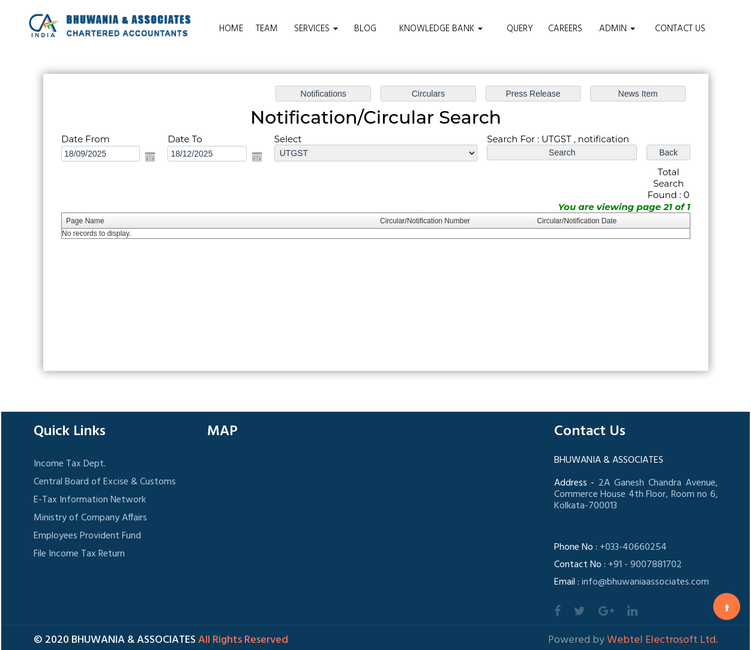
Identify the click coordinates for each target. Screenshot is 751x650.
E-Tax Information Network (90, 500)
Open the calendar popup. (150, 156)
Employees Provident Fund (87, 536)
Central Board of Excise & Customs (105, 482)
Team (267, 29)
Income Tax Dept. (70, 464)
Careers (565, 29)
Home (231, 29)
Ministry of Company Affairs (90, 518)
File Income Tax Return (79, 554)
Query (520, 29)
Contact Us (680, 29)
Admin (617, 29)
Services (316, 29)
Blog (365, 29)
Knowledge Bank (441, 29)
